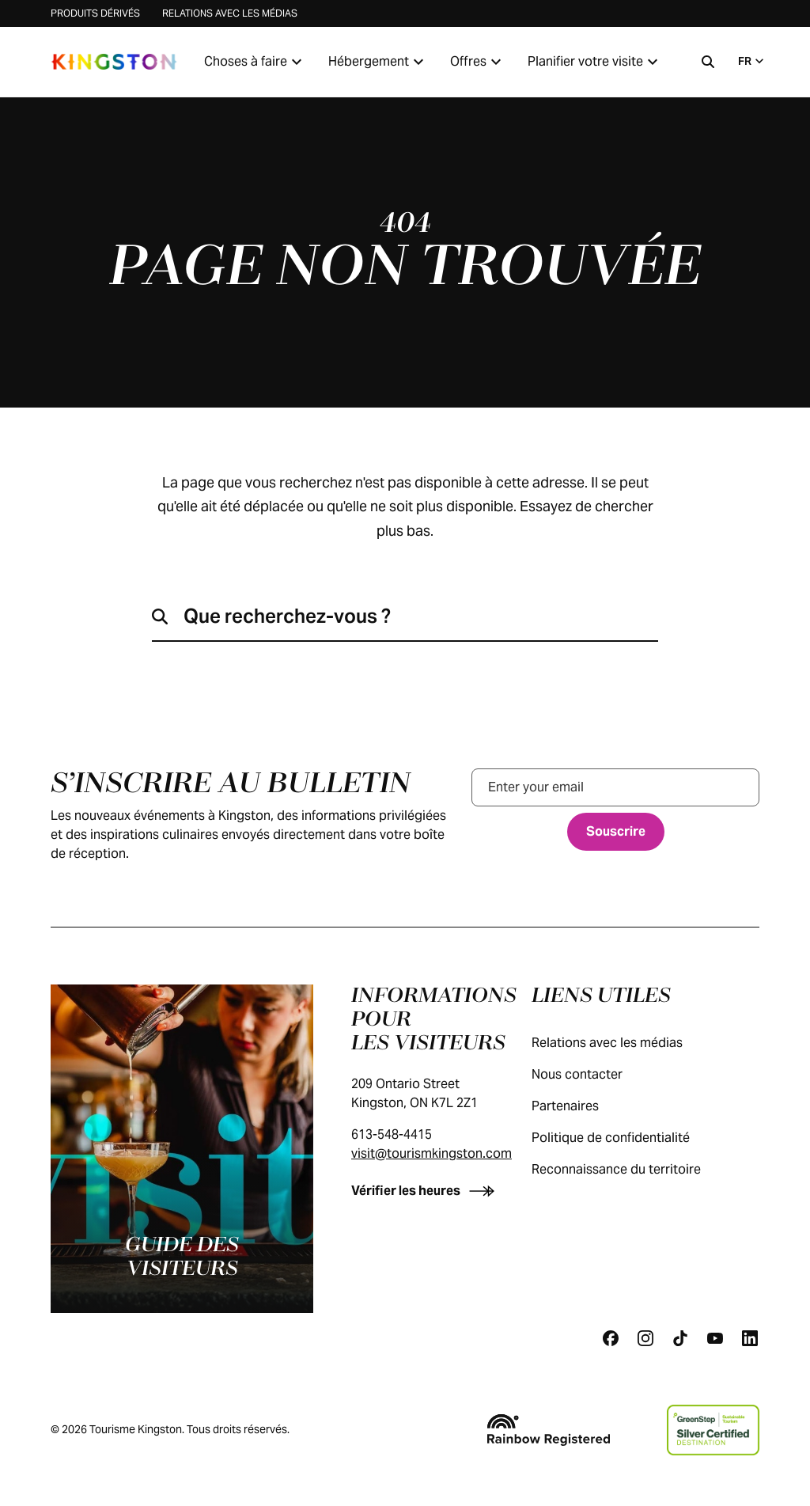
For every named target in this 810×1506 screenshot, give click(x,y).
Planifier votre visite (595, 61)
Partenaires (581, 1106)
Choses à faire (255, 61)
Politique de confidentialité (626, 1137)
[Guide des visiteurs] (182, 1148)
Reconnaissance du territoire (632, 1169)
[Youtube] (715, 1338)
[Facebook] (610, 1338)
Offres (477, 61)
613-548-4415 (391, 1134)
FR (752, 61)
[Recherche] (708, 62)
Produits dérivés (95, 13)
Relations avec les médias (229, 13)
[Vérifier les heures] (426, 1190)
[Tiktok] (680, 1338)
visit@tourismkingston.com (431, 1153)
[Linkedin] (749, 1338)
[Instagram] (645, 1338)
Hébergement (378, 61)
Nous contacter (593, 1074)
